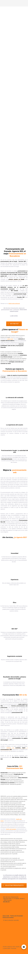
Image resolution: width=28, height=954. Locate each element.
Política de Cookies (8, 917)
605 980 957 (6, 901)
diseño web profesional (14, 303)
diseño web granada (11, 829)
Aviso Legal (6, 915)
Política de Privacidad (16, 915)
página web (10, 339)
